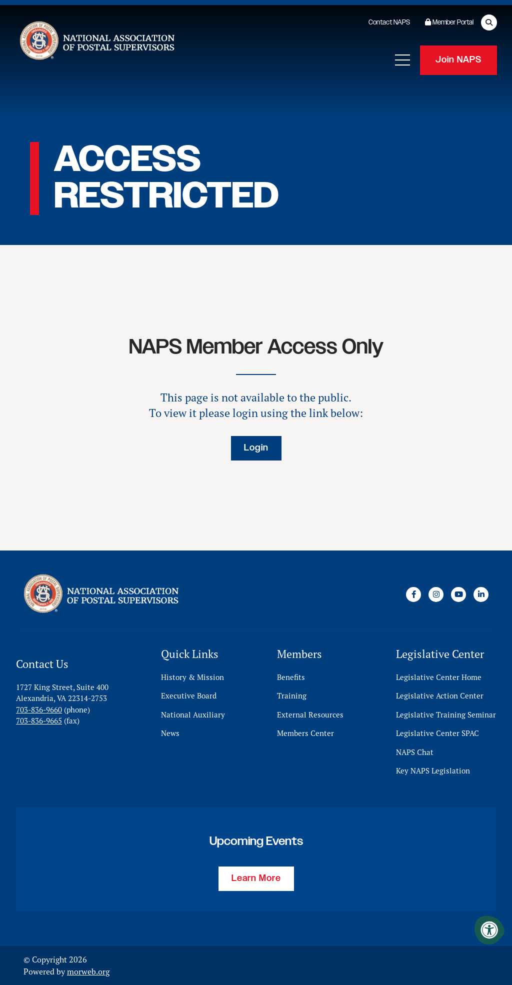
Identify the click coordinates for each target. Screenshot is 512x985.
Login (256, 448)
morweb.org (88, 971)
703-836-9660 (39, 709)
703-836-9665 (39, 721)
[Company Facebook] (413, 594)
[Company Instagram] (436, 594)
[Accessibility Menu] (489, 930)
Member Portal (449, 22)
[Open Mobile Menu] (402, 60)
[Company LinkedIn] (481, 594)
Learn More (256, 878)
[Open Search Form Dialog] (489, 22)
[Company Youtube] (458, 594)
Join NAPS (459, 60)
